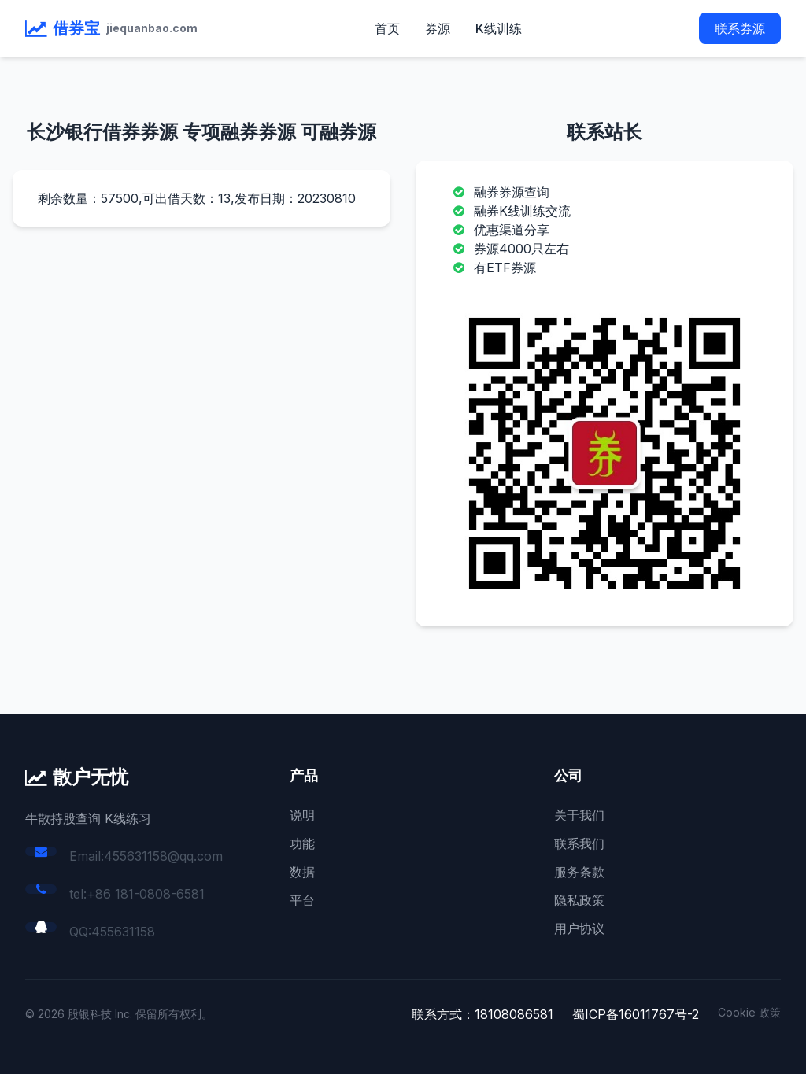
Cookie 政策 (749, 1012)
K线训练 (498, 28)
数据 (302, 872)
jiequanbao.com (152, 28)
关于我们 (579, 815)
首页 (387, 28)
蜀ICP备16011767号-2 (635, 1014)
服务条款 (579, 872)
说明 (302, 815)
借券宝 (76, 28)
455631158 (123, 931)
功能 (302, 843)
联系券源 (740, 28)
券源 (437, 28)
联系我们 (579, 843)
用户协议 (579, 928)
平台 (302, 900)
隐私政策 (579, 900)
